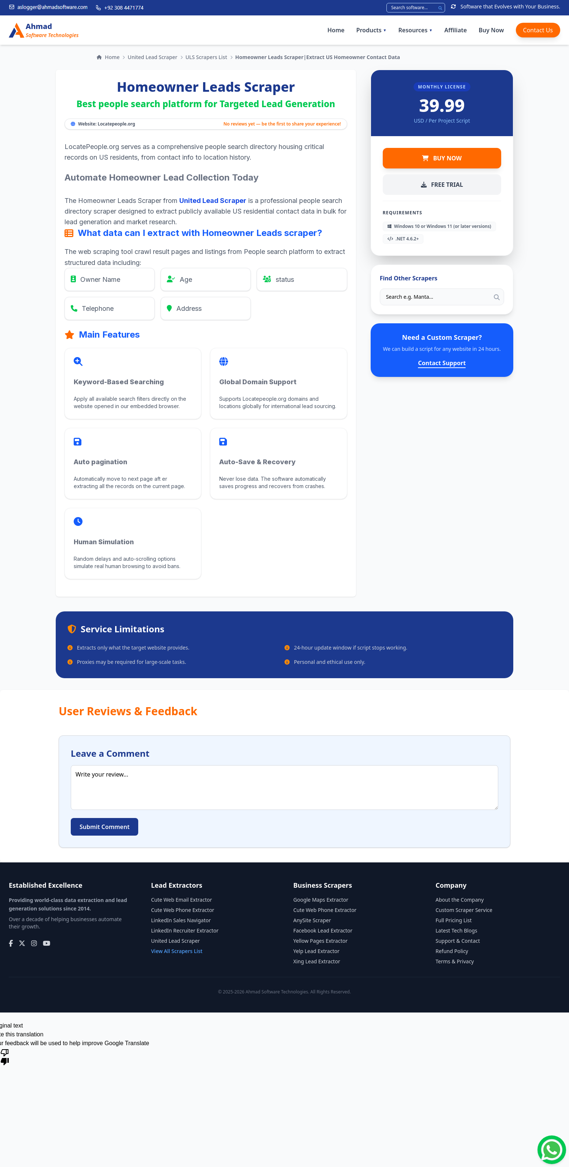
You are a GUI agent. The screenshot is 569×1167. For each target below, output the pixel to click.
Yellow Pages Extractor (320, 940)
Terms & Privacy (455, 961)
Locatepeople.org (116, 124)
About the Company (460, 899)
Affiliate (455, 30)
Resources (416, 30)
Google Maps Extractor (320, 899)
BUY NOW (442, 158)
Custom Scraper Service (464, 909)
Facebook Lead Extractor (322, 930)
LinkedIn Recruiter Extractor (185, 930)
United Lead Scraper (152, 57)
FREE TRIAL (442, 185)
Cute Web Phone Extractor (182, 909)
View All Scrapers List (176, 951)
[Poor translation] (4, 1056)
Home (336, 30)
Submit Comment (104, 827)
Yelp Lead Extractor (316, 951)
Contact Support (442, 363)
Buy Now (491, 30)
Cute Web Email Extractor (181, 899)
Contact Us (538, 30)
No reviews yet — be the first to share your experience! (282, 124)
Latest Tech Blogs (456, 930)
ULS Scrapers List (206, 57)
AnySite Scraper (312, 920)
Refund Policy (452, 951)
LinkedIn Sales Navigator (181, 920)
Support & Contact (458, 940)
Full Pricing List (454, 920)
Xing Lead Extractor (316, 961)
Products (371, 30)
